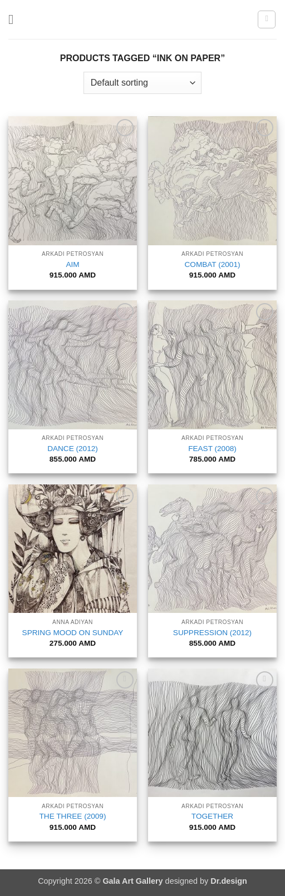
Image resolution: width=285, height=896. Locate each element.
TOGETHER (212, 816)
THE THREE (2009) (73, 816)
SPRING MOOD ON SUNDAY (73, 632)
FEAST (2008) (212, 448)
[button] (15, 19)
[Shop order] (142, 83)
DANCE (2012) (72, 448)
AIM (72, 264)
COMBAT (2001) (212, 264)
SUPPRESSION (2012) (212, 632)
